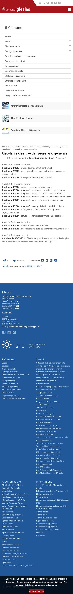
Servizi (40, 359)
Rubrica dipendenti (44, 422)
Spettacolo (6, 562)
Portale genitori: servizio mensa (48, 428)
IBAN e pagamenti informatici (48, 452)
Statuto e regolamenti (15, 76)
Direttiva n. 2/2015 (11, 229)
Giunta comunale (12, 46)
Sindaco (8, 41)
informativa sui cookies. (46, 585)
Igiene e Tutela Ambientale (12, 521)
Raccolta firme (42, 497)
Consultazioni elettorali (11, 548)
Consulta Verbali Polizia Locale (48, 416)
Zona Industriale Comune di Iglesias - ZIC (18, 565)
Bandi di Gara (11, 86)
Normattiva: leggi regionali (47, 527)
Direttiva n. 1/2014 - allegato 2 (16, 193)
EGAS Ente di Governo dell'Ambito (49, 473)
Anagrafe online (42, 404)
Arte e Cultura (7, 512)
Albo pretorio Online (44, 393)
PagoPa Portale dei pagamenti (48, 449)
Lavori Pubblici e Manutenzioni (14, 506)
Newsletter (40, 536)
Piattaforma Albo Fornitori (46, 434)
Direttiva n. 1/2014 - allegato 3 (16, 197)
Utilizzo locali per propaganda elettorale (52, 387)
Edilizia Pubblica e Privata (12, 503)
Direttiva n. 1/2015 (11, 225)
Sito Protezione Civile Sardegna (48, 470)
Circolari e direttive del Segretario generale (19, 149)
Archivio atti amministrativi (47, 396)
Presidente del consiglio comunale (20, 56)
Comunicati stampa (44, 509)
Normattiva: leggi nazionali (47, 524)
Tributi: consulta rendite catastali (49, 443)
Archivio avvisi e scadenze (46, 518)
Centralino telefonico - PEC (46, 390)
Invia (7, 261)
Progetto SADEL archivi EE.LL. (48, 401)
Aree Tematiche (11, 481)
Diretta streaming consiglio (47, 425)
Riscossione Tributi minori (12, 544)
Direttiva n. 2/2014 (10, 209)
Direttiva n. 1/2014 (10, 187)
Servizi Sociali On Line (45, 407)
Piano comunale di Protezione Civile (50, 461)
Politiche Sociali (8, 509)
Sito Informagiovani (44, 464)
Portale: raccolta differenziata (48, 458)
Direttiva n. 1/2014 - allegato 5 (16, 206)
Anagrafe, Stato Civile (11, 488)
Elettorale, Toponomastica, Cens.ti (15, 494)
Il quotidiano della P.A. (45, 521)
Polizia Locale (7, 524)
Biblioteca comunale (10, 518)
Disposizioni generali (47, 147)
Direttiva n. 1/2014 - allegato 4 (16, 200)
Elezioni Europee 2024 (44, 494)
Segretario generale (14, 71)
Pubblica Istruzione (10, 527)
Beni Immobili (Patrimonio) (12, 515)
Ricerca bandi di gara (45, 413)
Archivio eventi (41, 515)
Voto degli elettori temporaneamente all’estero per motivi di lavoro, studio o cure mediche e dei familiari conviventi (53, 366)
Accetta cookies (36, 591)
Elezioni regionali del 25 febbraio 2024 (51, 506)
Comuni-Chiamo (42, 399)
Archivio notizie (42, 512)
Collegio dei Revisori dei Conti (18, 95)
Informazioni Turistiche (11, 538)
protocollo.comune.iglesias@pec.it (23, 326)
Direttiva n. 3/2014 (10, 216)
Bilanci (8, 36)
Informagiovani (8, 536)
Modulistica (41, 410)
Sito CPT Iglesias (43, 467)
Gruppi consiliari (12, 66)
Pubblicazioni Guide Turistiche (48, 530)
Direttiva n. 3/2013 (10, 177)
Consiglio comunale (13, 51)
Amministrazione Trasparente (27, 106)
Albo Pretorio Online (22, 118)
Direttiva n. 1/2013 (10, 168)
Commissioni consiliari (15, 61)
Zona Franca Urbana (10, 551)
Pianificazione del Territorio (13, 497)
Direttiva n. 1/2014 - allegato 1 (16, 190)
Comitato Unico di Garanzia (25, 130)
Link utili (39, 533)
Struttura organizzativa (15, 81)
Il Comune (13, 28)
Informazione (44, 481)
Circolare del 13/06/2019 (14, 238)
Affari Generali (8, 530)
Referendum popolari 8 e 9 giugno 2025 (51, 491)
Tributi (4, 541)
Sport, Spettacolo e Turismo (13, 533)
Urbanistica (7, 491)
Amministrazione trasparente (26, 147)
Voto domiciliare (42, 384)
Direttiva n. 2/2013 (10, 171)
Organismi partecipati (14, 91)
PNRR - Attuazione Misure (12, 485)
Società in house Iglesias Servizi (14, 553)
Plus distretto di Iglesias (46, 431)
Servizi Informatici (9, 559)
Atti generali (61, 147)
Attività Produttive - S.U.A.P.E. (13, 500)
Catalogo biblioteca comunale (48, 419)
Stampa (18, 261)
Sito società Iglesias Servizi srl (48, 455)
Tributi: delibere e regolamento (48, 446)
